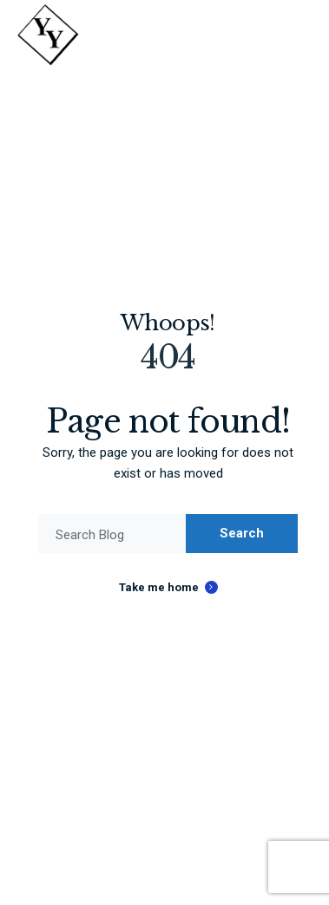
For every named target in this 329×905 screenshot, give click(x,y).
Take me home (159, 587)
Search (242, 533)
